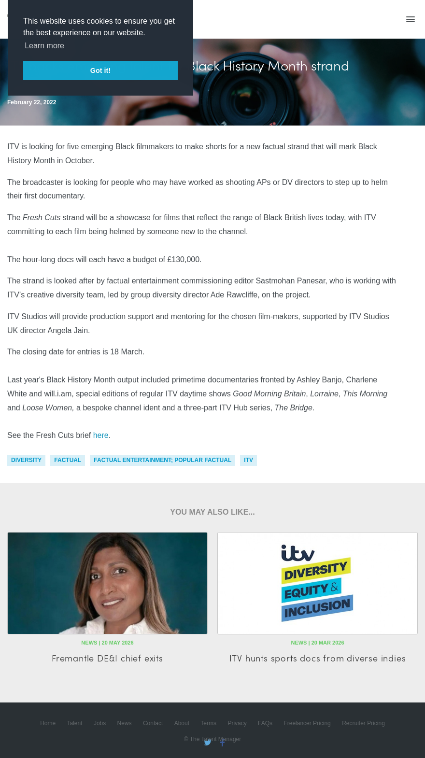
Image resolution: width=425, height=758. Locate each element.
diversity (26, 460)
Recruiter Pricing (363, 723)
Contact (153, 723)
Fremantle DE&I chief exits (107, 658)
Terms (208, 723)
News (124, 723)
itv (248, 460)
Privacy (236, 723)
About (181, 723)
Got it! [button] (100, 70)
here (101, 435)
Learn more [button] (44, 46)
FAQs (265, 723)
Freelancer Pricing (306, 723)
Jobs (100, 723)
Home (48, 723)
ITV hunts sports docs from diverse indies (317, 658)
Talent (75, 723)
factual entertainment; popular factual (162, 460)
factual (67, 460)
